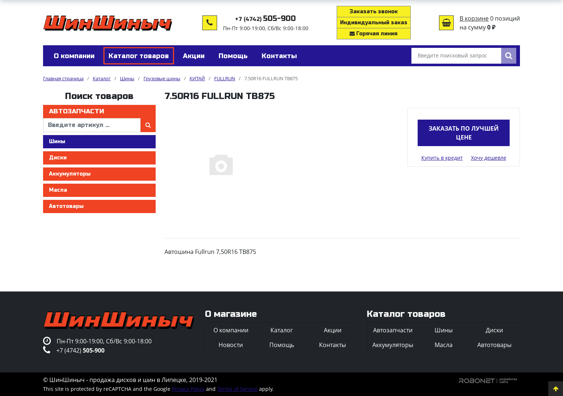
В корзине (474, 18)
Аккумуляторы (70, 174)
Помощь (281, 345)
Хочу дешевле (488, 157)
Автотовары (66, 206)
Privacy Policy (188, 388)
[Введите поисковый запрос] (456, 56)
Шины (57, 141)
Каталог (281, 330)
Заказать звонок (374, 11)
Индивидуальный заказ (373, 23)
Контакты (332, 345)
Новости (231, 345)
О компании (230, 330)
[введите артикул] (92, 125)
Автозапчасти (76, 111)
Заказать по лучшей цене (464, 132)
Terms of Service (237, 388)
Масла (58, 190)
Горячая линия (373, 34)
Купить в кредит (442, 157)
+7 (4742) (265, 19)
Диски (58, 158)
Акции (332, 330)
